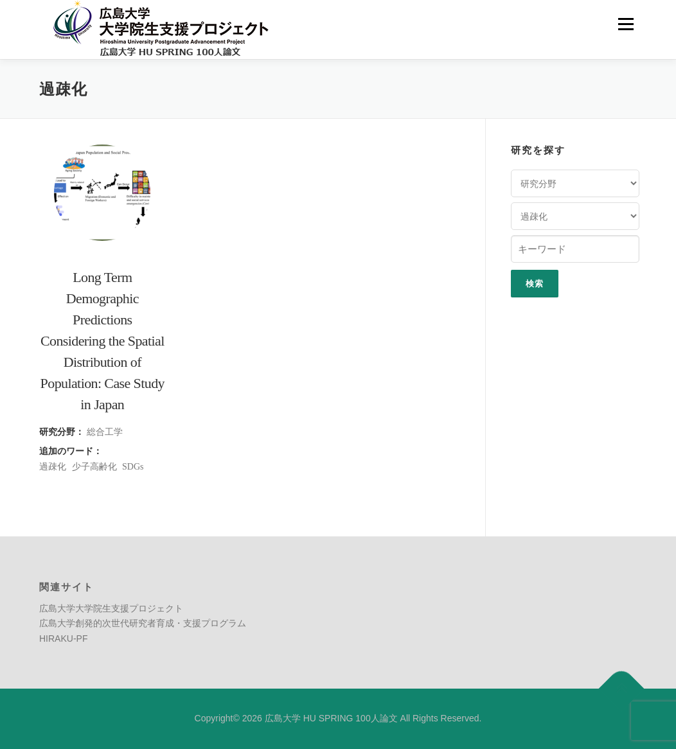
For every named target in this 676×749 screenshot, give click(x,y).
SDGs (132, 466)
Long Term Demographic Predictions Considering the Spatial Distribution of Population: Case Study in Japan (102, 340)
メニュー (625, 24)
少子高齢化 (94, 466)
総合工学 (105, 432)
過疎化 (52, 466)
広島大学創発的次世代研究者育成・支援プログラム (142, 623)
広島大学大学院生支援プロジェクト (111, 608)
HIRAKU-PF (63, 638)
